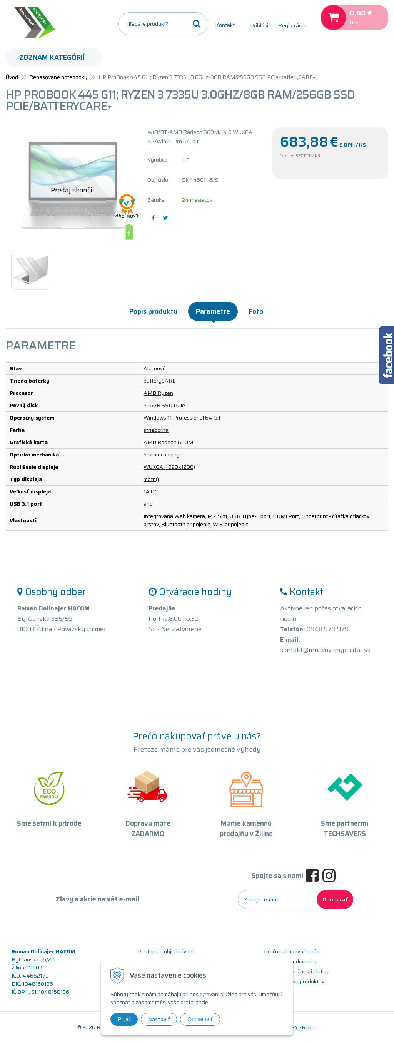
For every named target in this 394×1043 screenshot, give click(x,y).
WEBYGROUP (299, 1027)
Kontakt (225, 25)
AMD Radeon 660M (168, 442)
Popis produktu (153, 311)
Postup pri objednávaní (166, 951)
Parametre (213, 311)
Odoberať (334, 899)
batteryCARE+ (161, 380)
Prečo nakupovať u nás (291, 951)
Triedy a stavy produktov (294, 981)
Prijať (124, 1019)
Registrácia (292, 25)
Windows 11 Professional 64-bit (182, 417)
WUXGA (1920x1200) (169, 467)
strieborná (156, 430)
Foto (256, 311)
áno (148, 504)
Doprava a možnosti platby (296, 971)
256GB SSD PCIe (164, 405)
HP (186, 159)
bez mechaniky (161, 454)
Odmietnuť (200, 1019)
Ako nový (155, 368)
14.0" (150, 491)
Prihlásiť (260, 25)
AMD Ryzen (158, 393)
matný (151, 479)
